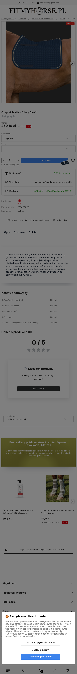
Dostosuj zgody (40, 650)
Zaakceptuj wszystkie (40, 656)
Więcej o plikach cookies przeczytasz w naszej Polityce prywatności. (36, 635)
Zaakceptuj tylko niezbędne (40, 642)
